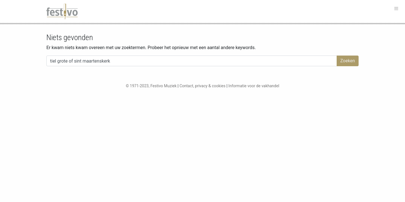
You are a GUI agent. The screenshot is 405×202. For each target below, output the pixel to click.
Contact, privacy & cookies (202, 86)
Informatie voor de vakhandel (253, 86)
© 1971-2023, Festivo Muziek (151, 86)
